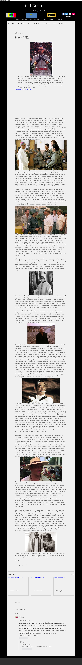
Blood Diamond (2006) (14, 591)
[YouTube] (70, 14)
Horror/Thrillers (21, 23)
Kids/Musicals (37, 23)
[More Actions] (66, 617)
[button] (72, 23)
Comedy (54, 23)
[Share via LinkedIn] (22, 565)
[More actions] (66, 33)
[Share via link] (26, 565)
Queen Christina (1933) (37, 591)
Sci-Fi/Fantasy (62, 23)
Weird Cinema (46, 23)
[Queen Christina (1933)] (41, 582)
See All (72, 574)
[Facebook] (63, 14)
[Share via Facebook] (16, 565)
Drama (29, 23)
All (8, 23)
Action (13, 23)
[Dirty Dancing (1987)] (64, 582)
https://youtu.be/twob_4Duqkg (23, 89)
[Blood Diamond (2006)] (18, 582)
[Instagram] (73, 14)
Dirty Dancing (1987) (59, 591)
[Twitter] (66, 14)
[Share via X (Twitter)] (19, 565)
